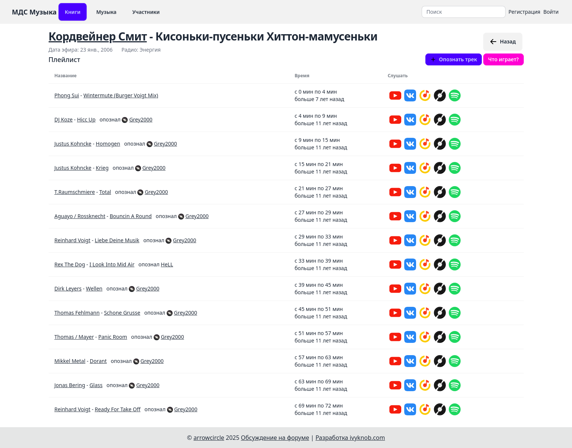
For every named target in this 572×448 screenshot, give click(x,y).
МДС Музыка (34, 11)
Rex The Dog (70, 264)
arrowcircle (208, 438)
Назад (503, 41)
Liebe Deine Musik (117, 240)
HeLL (167, 264)
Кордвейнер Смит (98, 36)
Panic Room (112, 336)
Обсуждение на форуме (275, 438)
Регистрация (524, 11)
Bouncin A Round (131, 216)
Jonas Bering (70, 385)
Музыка (106, 11)
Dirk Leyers (68, 288)
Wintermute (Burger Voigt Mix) (121, 95)
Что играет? (503, 59)
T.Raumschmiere (75, 191)
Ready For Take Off (117, 409)
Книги (73, 11)
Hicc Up (86, 119)
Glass (95, 385)
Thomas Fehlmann (77, 312)
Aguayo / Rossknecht (80, 216)
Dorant (98, 360)
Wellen (94, 288)
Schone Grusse (122, 312)
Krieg (102, 167)
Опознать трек (453, 59)
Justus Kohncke (73, 143)
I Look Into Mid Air (111, 264)
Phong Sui (67, 95)
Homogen (108, 143)
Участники (146, 11)
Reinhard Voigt (73, 240)
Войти (551, 11)
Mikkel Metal (70, 360)
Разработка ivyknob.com (350, 438)
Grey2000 (140, 119)
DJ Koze (64, 119)
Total (105, 191)
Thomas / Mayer (74, 336)
